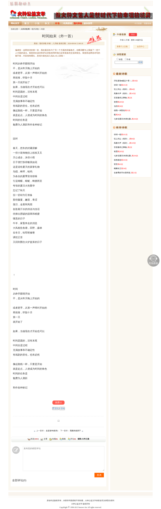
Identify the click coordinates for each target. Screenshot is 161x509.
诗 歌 (57, 23)
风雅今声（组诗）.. (121, 93)
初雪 (116, 102)
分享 (45, 439)
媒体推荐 (88, 23)
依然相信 (117, 160)
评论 (70, 439)
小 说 (37, 23)
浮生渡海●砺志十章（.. (123, 81)
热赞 (58, 402)
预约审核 (78, 23)
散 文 (26, 23)
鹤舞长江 (117, 168)
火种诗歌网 (25, 29)
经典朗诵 (67, 23)
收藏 (55, 439)
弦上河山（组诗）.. (121, 89)
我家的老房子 (75, 431)
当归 (116, 106)
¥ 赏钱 (62, 408)
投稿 (64, 439)
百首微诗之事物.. (121, 98)
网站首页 (15, 23)
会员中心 (140, 46)
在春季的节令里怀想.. (122, 173)
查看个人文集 (122, 46)
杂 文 (47, 23)
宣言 (116, 164)
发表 (99, 475)
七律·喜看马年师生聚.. (123, 119)
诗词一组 (117, 85)
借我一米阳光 (119, 110)
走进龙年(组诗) (52, 431)
